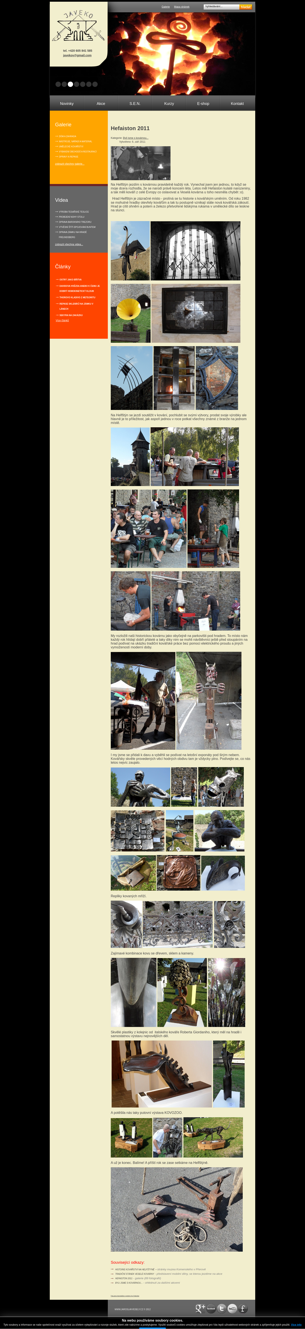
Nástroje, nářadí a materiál (75, 141)
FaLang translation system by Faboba (125, 1296)
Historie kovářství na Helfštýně (134, 1269)
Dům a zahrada (67, 136)
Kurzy (169, 104)
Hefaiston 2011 (123, 1278)
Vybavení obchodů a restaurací (78, 151)
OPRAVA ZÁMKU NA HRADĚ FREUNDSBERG (73, 234)
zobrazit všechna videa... (69, 244)
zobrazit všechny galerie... (70, 163)
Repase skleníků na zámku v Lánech (76, 306)
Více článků (62, 320)
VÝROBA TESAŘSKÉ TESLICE (74, 212)
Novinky (66, 104)
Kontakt (237, 104)
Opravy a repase (68, 157)
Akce (101, 104)
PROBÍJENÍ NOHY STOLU (71, 217)
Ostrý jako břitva (71, 280)
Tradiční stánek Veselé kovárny (134, 1274)
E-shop (203, 104)
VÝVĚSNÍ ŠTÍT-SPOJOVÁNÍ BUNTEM (77, 227)
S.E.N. (134, 104)
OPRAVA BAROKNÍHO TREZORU (75, 222)
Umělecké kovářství (71, 146)
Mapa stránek (182, 6)
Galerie (166, 6)
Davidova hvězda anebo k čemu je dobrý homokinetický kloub (80, 288)
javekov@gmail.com (77, 55)
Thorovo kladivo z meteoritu (77, 297)
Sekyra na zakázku (71, 315)
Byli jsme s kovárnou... (135, 138)
